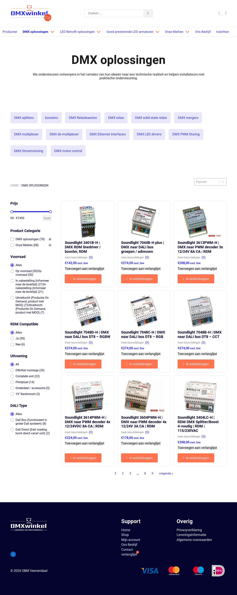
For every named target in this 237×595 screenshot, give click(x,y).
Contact (127, 549)
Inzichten (9, 41)
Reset (47, 227)
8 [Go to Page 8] (145, 482)
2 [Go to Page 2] (123, 482)
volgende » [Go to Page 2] (166, 482)
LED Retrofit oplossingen (79, 31)
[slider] (11, 220)
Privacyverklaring (189, 530)
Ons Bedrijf (210, 31)
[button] (31, 248)
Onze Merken (180, 31)
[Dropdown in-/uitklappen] (53, 31)
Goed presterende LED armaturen (133, 31)
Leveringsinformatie (191, 535)
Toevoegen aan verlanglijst (84, 277)
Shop (125, 535)
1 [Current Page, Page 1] (115, 482)
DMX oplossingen (36, 31)
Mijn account (130, 540)
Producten (10, 31)
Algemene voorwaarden (194, 540)
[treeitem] (31, 248)
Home (14, 194)
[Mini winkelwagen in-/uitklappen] (226, 13)
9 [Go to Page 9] (152, 482)
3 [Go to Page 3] (130, 482)
